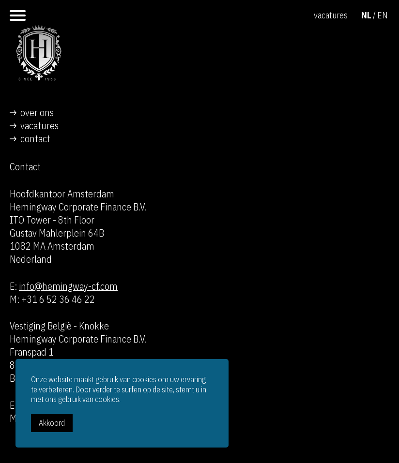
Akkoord (52, 423)
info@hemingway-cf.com (68, 286)
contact (35, 138)
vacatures (39, 125)
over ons (37, 112)
